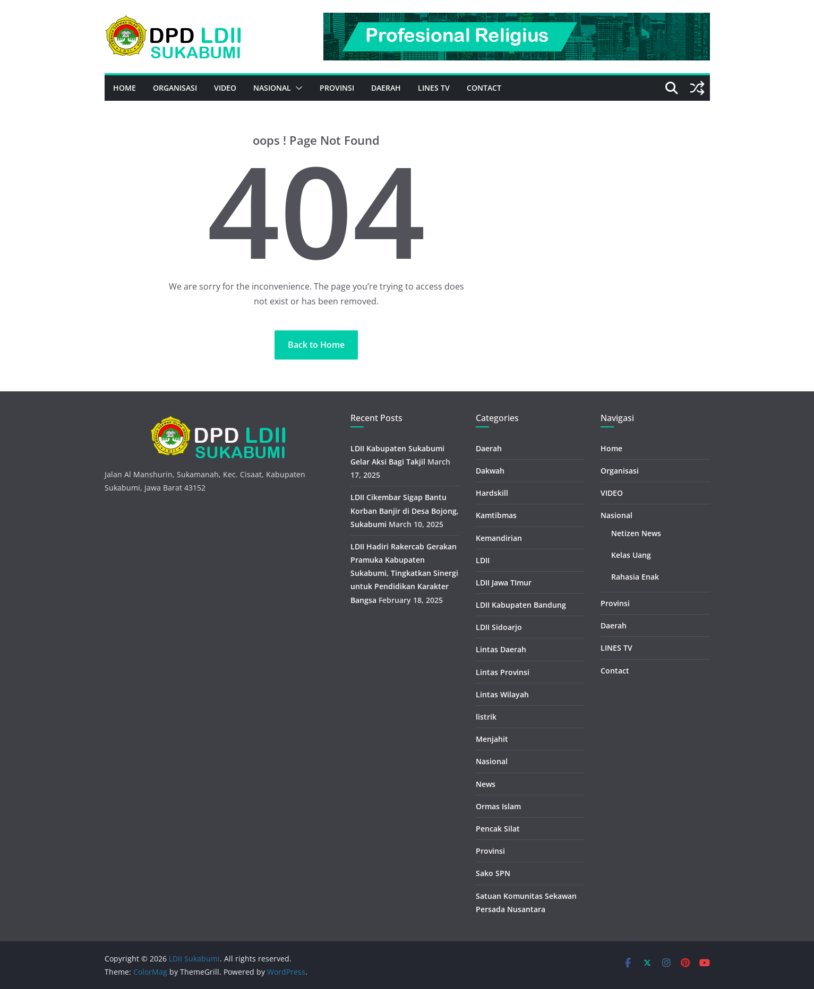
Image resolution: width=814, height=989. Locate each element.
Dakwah (490, 471)
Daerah (386, 88)
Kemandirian (499, 538)
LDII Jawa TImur (504, 582)
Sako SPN (493, 873)
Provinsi (337, 88)
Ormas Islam (498, 806)
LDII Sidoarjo (499, 627)
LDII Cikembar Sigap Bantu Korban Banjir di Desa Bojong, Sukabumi (404, 510)
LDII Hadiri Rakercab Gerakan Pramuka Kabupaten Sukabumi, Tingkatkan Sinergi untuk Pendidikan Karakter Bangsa (404, 573)
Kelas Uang (631, 555)
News (485, 784)
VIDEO (225, 88)
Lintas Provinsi (502, 672)
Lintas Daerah (501, 649)
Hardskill (492, 493)
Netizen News (636, 533)
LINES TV (434, 88)
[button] (297, 88)
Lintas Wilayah (502, 694)
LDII (483, 560)
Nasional (272, 88)
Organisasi (175, 88)
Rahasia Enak (635, 577)
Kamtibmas (496, 515)
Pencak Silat (498, 829)
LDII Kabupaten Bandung (521, 605)
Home (124, 88)
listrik (486, 717)
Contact (484, 88)
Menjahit (492, 739)
